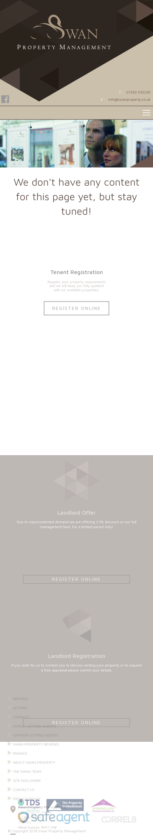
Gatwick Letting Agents (35, 788)
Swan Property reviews (36, 797)
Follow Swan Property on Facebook (5, 100)
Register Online (76, 327)
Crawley (21, 770)
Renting (20, 752)
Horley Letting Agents (34, 779)
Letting (20, 761)
